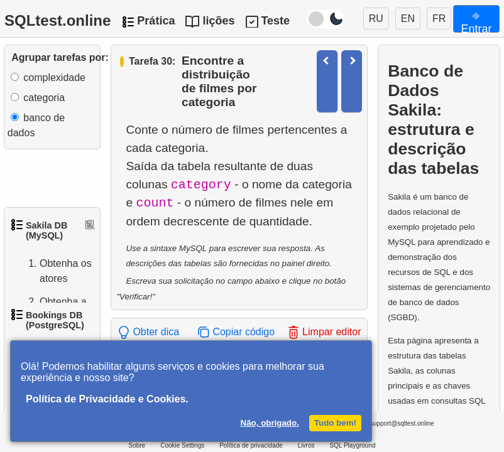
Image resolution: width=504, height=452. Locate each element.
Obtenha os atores (53, 271)
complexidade (54, 77)
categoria (44, 97)
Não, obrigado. (270, 423)
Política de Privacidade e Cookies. (107, 399)
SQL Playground (353, 445)
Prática (156, 20)
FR (439, 18)
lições (218, 20)
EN (408, 18)
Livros (306, 445)
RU (376, 18)
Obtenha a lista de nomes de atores (50, 324)
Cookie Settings (182, 445)
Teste (275, 20)
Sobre (136, 445)
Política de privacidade (251, 445)
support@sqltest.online (393, 425)
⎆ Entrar (476, 20)
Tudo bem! (335, 423)
